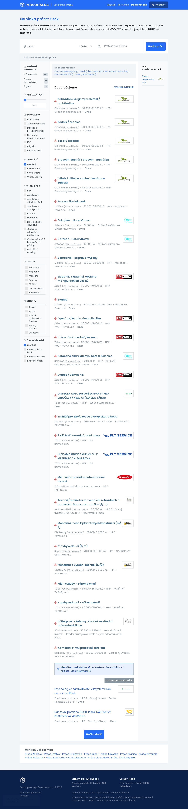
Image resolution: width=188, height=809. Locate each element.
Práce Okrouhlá (148, 754)
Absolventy (31, 195)
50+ (27, 190)
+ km (83, 46)
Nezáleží (30, 164)
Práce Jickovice (76, 757)
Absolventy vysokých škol (32, 208)
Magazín (111, 4)
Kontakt (24, 795)
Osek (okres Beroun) (85, 74)
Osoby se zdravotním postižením (31, 232)
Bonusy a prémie (31, 327)
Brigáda (27, 86)
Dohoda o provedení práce (34, 129)
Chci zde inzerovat (124, 86)
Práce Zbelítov (33, 754)
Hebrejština (32, 292)
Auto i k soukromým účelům (33, 318)
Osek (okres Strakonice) (115, 71)
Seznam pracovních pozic (85, 778)
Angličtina (32, 271)
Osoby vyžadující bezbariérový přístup (34, 242)
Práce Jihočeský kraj (123, 757)
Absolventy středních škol (33, 201)
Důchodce (31, 217)
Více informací (79, 671)
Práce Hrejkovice (72, 754)
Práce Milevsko (109, 754)
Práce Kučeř (91, 754)
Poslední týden (33, 360)
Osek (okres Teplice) (91, 71)
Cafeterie (32, 332)
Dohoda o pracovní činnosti (34, 137)
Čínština (31, 284)
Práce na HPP (30, 74)
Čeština (31, 280)
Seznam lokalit (127, 778)
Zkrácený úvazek (34, 123)
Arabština (31, 275)
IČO (27, 142)
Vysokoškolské (33, 176)
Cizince (29, 213)
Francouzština (34, 288)
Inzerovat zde (139, 4)
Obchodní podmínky (31, 792)
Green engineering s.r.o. (148, 79)
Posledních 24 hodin (33, 351)
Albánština (32, 267)
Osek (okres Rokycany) (66, 71)
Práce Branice (128, 754)
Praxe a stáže (32, 150)
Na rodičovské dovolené (33, 223)
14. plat (30, 311)
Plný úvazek (31, 119)
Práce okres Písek (98, 757)
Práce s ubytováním (30, 81)
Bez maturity (32, 168)
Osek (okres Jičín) (63, 74)
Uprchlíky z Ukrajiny (31, 251)
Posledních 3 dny (34, 356)
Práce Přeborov (34, 757)
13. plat (30, 307)
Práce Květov (52, 754)
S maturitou (32, 172)
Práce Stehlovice (55, 757)
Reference (123, 4)
